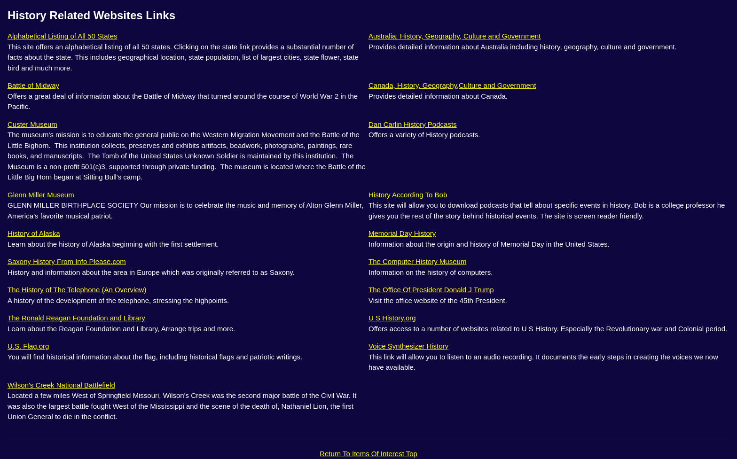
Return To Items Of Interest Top (368, 454)
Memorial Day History (402, 233)
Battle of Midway (33, 85)
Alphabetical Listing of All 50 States (62, 36)
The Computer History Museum (417, 261)
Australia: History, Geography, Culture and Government (454, 36)
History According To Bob (407, 195)
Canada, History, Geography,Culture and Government (452, 85)
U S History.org (392, 318)
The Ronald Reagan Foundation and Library (76, 318)
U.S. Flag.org (28, 346)
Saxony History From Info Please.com (67, 261)
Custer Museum (32, 124)
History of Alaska (34, 233)
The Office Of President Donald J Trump (431, 290)
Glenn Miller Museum (41, 195)
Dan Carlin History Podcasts (412, 124)
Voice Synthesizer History (408, 346)
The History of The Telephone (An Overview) (77, 290)
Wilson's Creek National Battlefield (61, 385)
